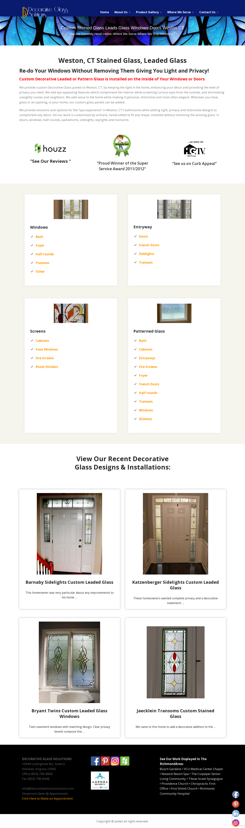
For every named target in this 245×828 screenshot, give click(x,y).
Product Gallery (147, 12)
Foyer (143, 375)
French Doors (149, 384)
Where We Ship (148, 34)
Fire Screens (148, 367)
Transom (42, 263)
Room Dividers (47, 367)
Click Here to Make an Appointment (47, 798)
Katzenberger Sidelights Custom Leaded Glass (175, 585)
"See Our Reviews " (50, 161)
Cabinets (145, 349)
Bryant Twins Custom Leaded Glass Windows (69, 713)
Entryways (147, 358)
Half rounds (148, 393)
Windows (146, 410)
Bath (143, 341)
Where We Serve (179, 12)
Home (104, 12)
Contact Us (207, 12)
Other (40, 271)
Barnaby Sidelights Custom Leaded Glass (69, 582)
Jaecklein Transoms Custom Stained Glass (175, 713)
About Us (120, 12)
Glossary (145, 419)
